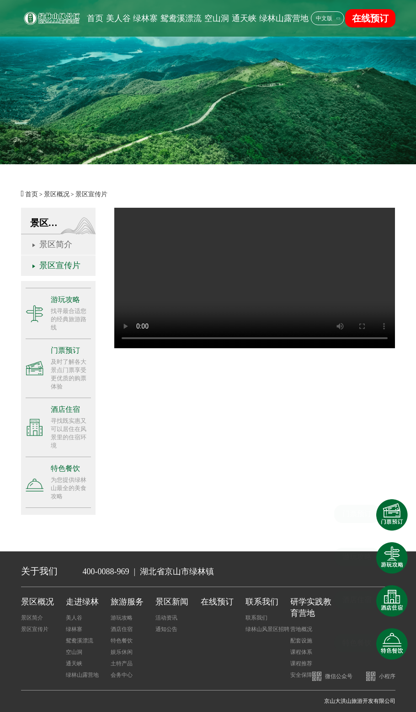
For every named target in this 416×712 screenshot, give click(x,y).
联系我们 (261, 601)
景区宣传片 (91, 194)
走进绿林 (82, 601)
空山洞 (216, 18)
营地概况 (301, 629)
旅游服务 (127, 601)
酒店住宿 (122, 629)
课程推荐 (301, 663)
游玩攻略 (122, 618)
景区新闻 (171, 601)
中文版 (324, 18)
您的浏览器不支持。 (254, 278)
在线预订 (370, 18)
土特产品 (122, 663)
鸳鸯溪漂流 (181, 18)
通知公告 (166, 629)
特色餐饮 (122, 640)
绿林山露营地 (284, 18)
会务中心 (122, 675)
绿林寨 (145, 18)
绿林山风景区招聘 (267, 629)
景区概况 (56, 194)
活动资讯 (166, 618)
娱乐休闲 (122, 652)
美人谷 (118, 18)
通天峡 (244, 18)
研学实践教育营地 (310, 607)
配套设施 (301, 640)
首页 (95, 18)
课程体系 (301, 652)
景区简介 (55, 244)
